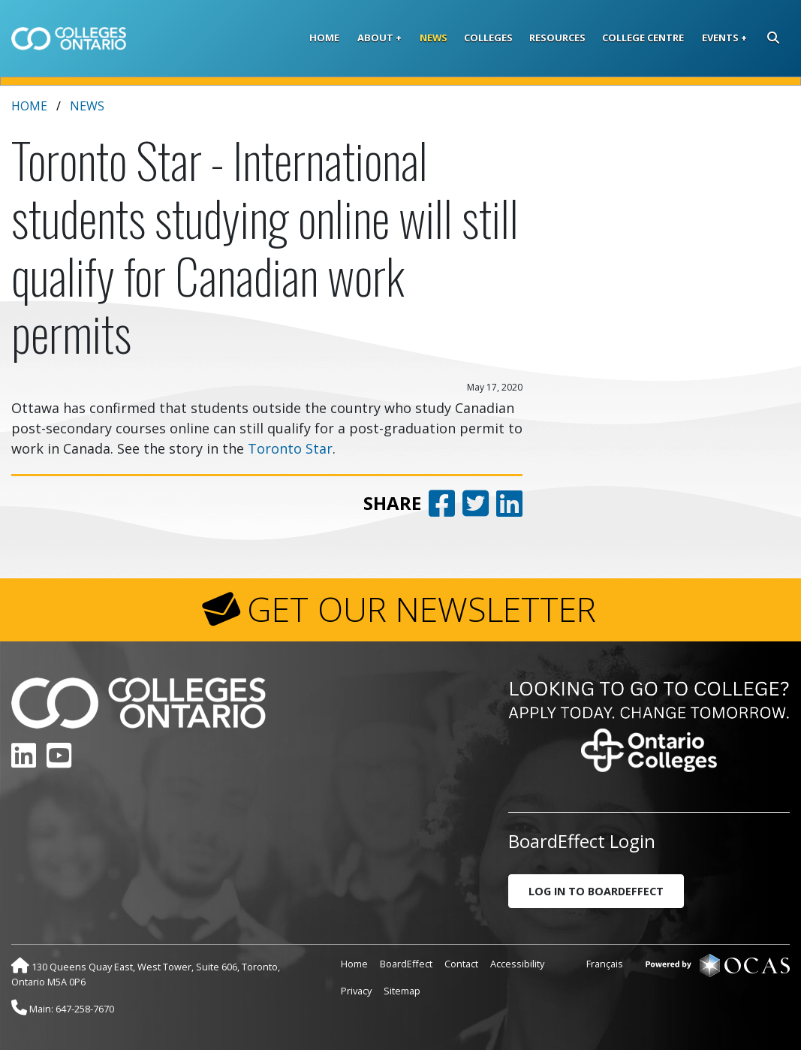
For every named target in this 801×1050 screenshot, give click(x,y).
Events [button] (720, 37)
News (433, 37)
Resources (557, 37)
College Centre (643, 37)
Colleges (488, 37)
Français (604, 963)
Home (324, 37)
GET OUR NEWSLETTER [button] (421, 609)
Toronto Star (290, 448)
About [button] (375, 37)
